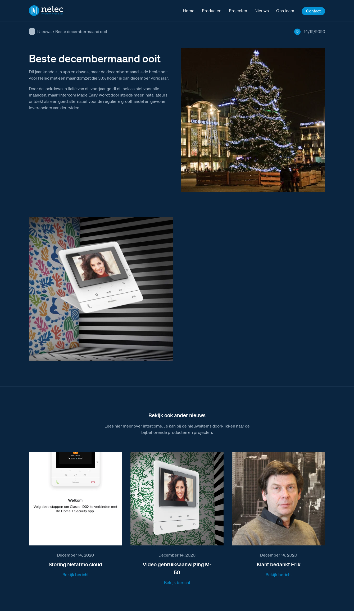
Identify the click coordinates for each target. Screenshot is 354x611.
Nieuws (44, 31)
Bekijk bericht (75, 574)
